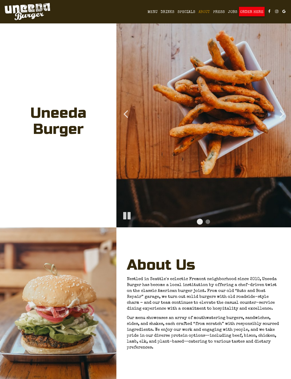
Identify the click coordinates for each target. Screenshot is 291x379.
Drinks (167, 12)
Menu (153, 12)
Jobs (232, 12)
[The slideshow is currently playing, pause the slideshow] (126, 214)
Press (219, 12)
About (204, 12)
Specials (186, 12)
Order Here (251, 12)
